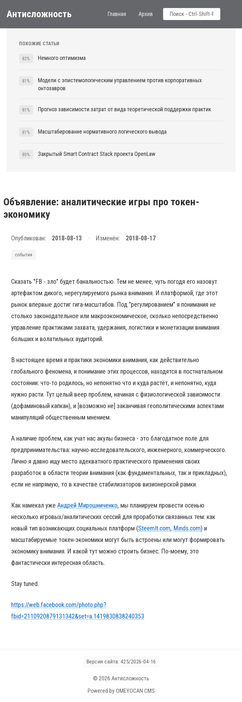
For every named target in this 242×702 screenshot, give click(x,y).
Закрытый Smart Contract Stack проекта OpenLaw (96, 153)
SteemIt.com (154, 528)
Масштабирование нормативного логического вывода (102, 131)
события (23, 255)
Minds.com (187, 528)
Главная (117, 14)
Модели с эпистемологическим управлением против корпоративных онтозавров (120, 84)
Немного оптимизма (62, 58)
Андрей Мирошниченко (87, 505)
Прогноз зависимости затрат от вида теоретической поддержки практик (124, 109)
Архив (146, 14)
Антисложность (39, 13)
